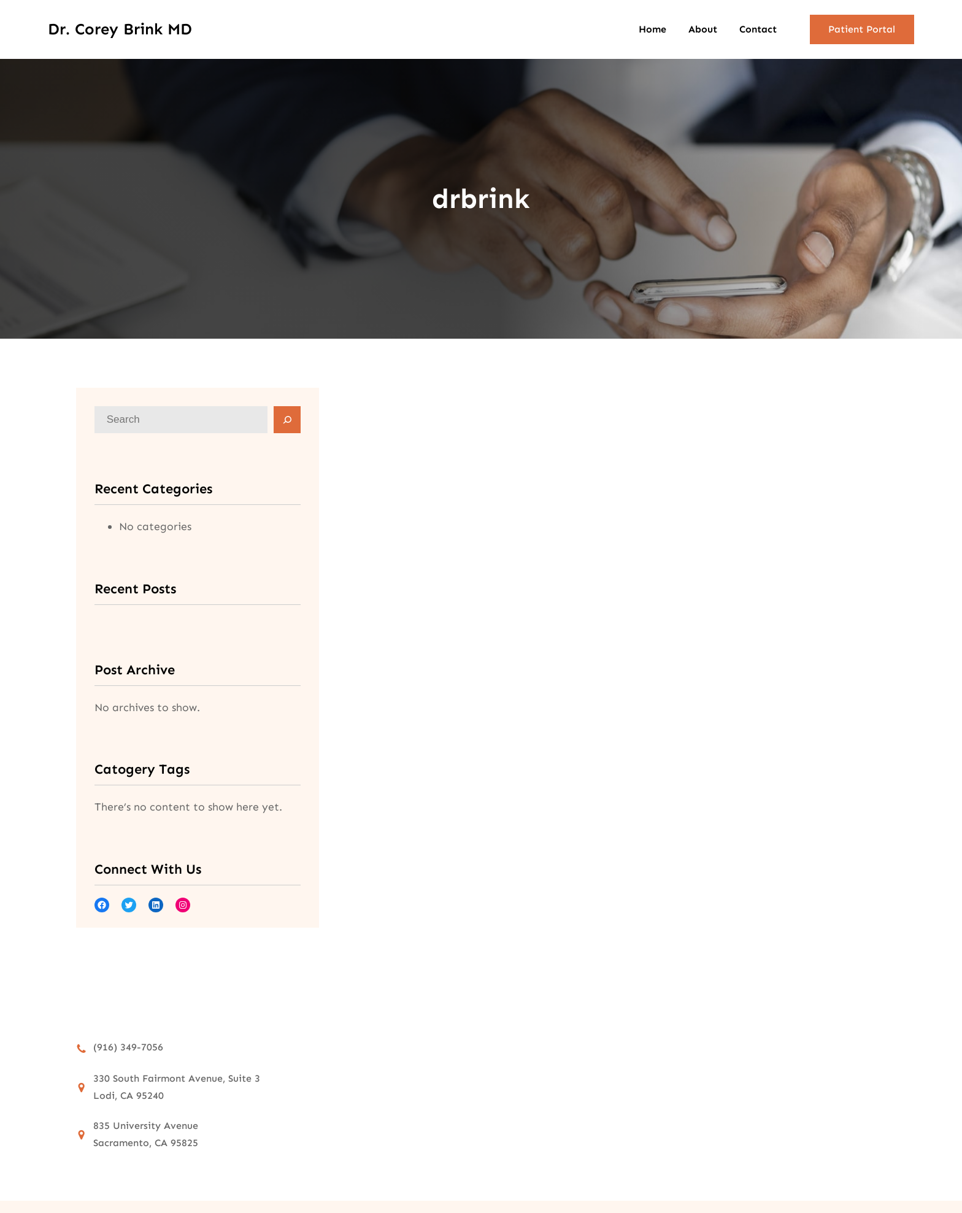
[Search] (287, 419)
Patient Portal (861, 29)
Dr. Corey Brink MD (120, 29)
